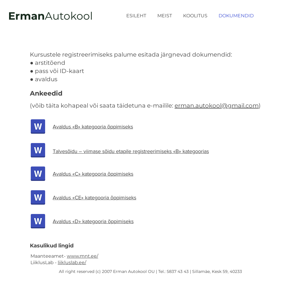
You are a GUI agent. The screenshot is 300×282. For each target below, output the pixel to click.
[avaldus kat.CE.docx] (38, 198)
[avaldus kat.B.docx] (38, 127)
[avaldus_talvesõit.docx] (38, 151)
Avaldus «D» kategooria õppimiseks (93, 221)
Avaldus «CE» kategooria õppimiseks (94, 198)
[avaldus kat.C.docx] (38, 174)
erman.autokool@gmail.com (217, 105)
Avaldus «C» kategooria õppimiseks (93, 174)
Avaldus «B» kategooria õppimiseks (93, 127)
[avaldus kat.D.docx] (38, 222)
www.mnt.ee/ (82, 256)
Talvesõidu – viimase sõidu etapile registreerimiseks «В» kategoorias (131, 151)
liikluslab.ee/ (72, 262)
